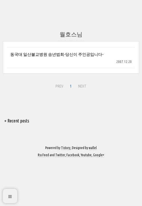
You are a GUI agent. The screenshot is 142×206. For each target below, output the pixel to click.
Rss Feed (43, 155)
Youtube (86, 155)
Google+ (98, 155)
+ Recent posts (16, 120)
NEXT (81, 85)
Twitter (60, 155)
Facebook (72, 155)
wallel (93, 148)
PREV (58, 85)
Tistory (65, 148)
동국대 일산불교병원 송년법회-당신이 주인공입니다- (56, 54)
